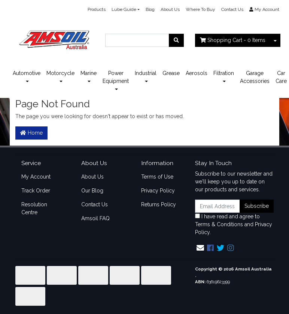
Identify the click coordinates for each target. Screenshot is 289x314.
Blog (150, 9)
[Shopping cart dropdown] (275, 40)
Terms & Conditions (219, 224)
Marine (88, 73)
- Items (232, 40)
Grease (171, 73)
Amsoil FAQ (95, 218)
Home (31, 133)
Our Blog (92, 191)
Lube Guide (124, 9)
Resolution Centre (34, 208)
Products (97, 9)
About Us (170, 9)
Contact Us (232, 9)
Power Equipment (116, 77)
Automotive (26, 73)
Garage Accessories (255, 77)
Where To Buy (200, 9)
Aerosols (196, 73)
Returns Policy (158, 204)
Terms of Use (157, 177)
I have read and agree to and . (233, 224)
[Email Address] (217, 206)
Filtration (223, 73)
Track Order (35, 191)
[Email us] (200, 247)
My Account (36, 177)
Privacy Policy (158, 191)
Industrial (145, 73)
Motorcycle (60, 73)
